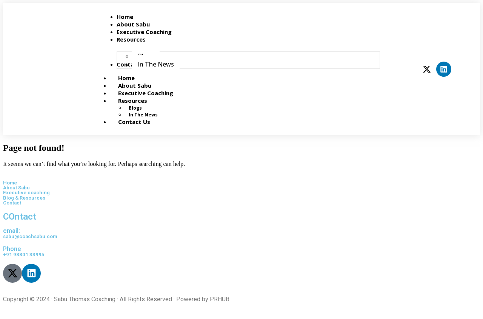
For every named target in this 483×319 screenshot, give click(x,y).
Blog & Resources (24, 198)
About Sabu (16, 187)
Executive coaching (26, 192)
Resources (141, 100)
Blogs (135, 108)
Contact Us (134, 121)
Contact (12, 203)
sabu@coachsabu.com (30, 236)
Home (10, 183)
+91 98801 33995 (24, 254)
